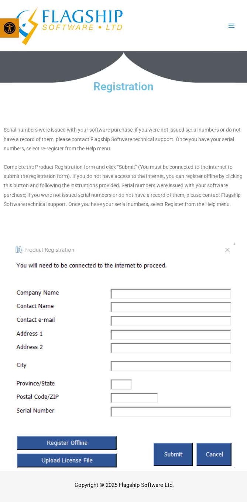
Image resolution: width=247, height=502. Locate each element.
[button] (9, 28)
